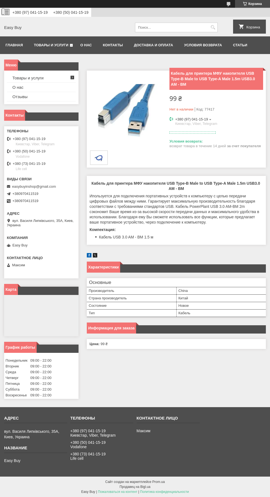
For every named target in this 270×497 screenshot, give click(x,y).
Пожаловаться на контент (117, 492)
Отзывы (20, 96)
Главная (14, 45)
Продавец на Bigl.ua (135, 487)
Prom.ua (158, 482)
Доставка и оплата (153, 45)
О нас (86, 45)
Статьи (240, 45)
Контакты (113, 45)
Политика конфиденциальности (164, 492)
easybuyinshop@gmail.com (34, 186)
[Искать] (213, 27)
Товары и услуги (51, 45)
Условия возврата (203, 45)
